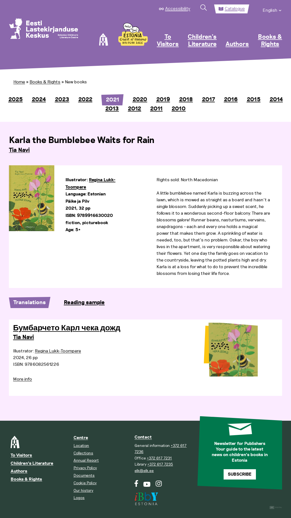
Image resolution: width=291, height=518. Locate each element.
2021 (112, 99)
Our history (83, 490)
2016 (231, 99)
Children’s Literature (202, 40)
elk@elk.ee (144, 470)
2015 (254, 99)
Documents (84, 475)
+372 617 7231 (159, 458)
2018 (186, 99)
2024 (39, 99)
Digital (276, 507)
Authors (237, 44)
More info (22, 379)
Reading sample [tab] (84, 302)
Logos (79, 497)
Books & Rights (270, 40)
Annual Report (86, 460)
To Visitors (168, 40)
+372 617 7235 (160, 464)
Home (19, 82)
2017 (208, 99)
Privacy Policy (85, 468)
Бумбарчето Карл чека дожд (66, 328)
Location (81, 445)
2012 (134, 108)
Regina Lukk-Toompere (58, 351)
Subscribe (239, 474)
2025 (15, 99)
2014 (276, 99)
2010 (179, 108)
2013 (112, 108)
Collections (83, 453)
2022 (85, 99)
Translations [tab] (29, 302)
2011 (156, 108)
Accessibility (177, 8)
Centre (81, 438)
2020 (140, 99)
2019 (163, 99)
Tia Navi (19, 150)
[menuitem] (272, 8)
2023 (62, 99)
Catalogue (235, 8)
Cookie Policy (85, 483)
